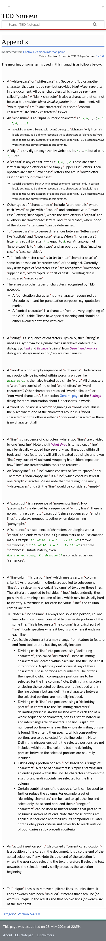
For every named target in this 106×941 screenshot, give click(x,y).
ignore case (21, 231)
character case (41, 204)
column (60, 587)
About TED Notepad (18, 935)
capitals (76, 183)
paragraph (18, 503)
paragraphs (16, 508)
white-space (20, 81)
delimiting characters (73, 707)
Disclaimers (45, 935)
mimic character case (28, 257)
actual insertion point (29, 846)
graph (19, 481)
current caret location (84, 846)
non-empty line (37, 476)
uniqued (52, 894)
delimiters (60, 656)
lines (81, 439)
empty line (21, 471)
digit (14, 151)
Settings (95, 396)
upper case (72, 167)
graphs (23, 96)
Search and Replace (83, 348)
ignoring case (84, 236)
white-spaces (18, 107)
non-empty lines (66, 503)
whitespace (45, 81)
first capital (36, 215)
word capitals (77, 204)
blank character (45, 96)
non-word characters (23, 396)
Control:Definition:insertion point (44, 52)
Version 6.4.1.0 (29, 914)
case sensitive (30, 251)
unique (18, 889)
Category (8, 914)
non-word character (75, 417)
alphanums (77, 129)
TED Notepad (19, 16)
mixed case (73, 220)
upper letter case (34, 167)
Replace (42, 348)
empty (94, 486)
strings (55, 348)
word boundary (22, 407)
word (20, 210)
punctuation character (33, 295)
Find (27, 348)
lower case (44, 172)
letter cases (36, 225)
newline (25, 444)
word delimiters (78, 391)
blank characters (49, 107)
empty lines (79, 508)
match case (43, 246)
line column (19, 577)
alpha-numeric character (56, 118)
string (15, 338)
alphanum (20, 118)
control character (29, 311)
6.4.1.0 (100, 56)
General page (69, 396)
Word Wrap (59, 444)
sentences (15, 545)
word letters (67, 385)
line (13, 439)
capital (16, 162)
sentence (18, 530)
